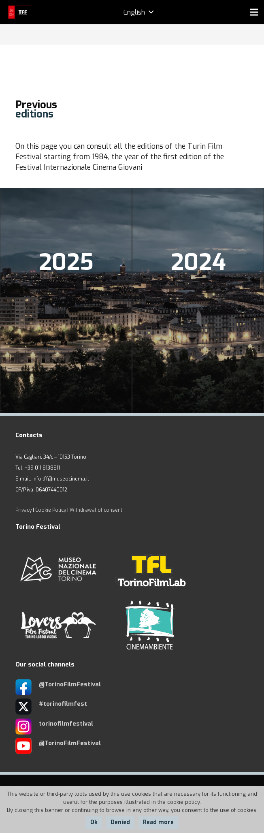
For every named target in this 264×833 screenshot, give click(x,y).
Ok (94, 822)
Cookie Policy (50, 510)
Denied (120, 822)
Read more (158, 822)
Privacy (23, 510)
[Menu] (254, 12)
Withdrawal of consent (96, 510)
